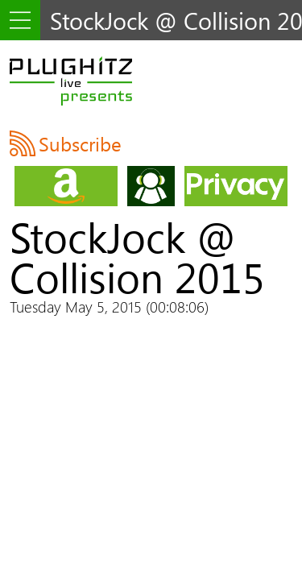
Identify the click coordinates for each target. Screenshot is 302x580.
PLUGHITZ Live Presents (71, 80)
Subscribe (80, 143)
